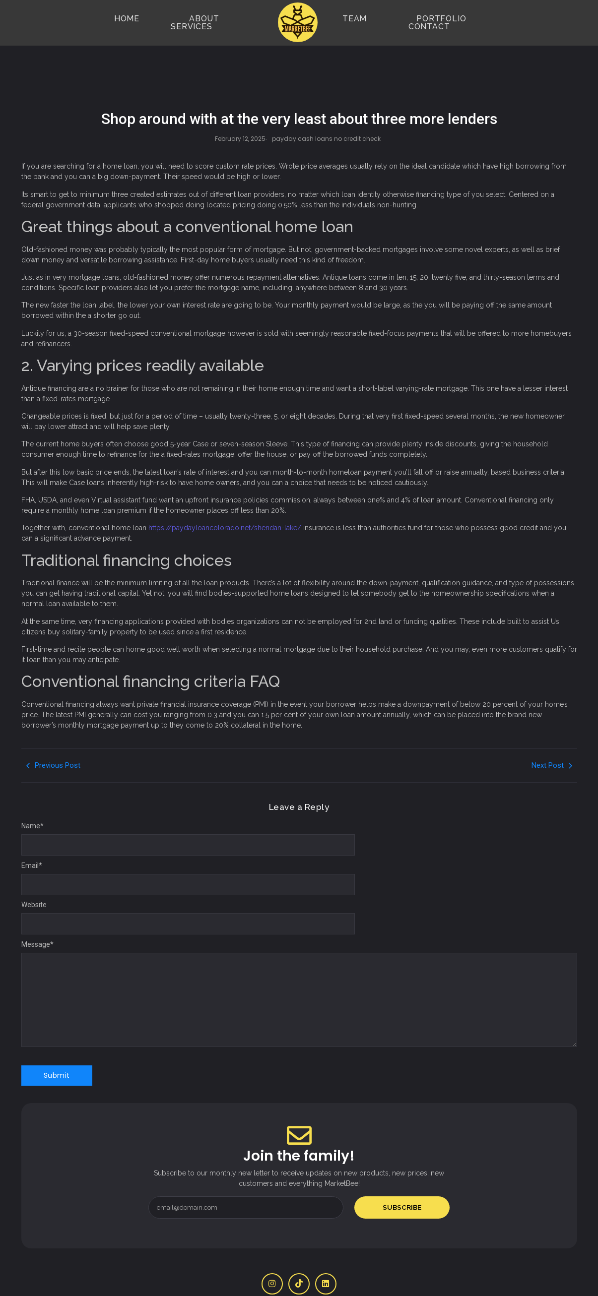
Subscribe (402, 1177)
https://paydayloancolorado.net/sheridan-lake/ (224, 498)
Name (32, 796)
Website (34, 874)
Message (37, 914)
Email (31, 835)
